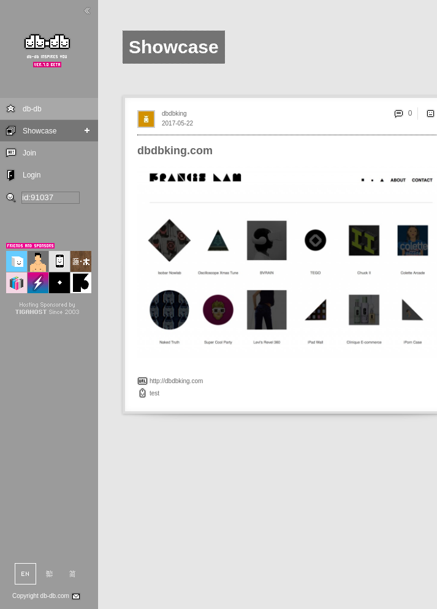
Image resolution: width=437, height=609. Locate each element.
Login (31, 175)
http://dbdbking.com (176, 381)
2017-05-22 (177, 123)
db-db (32, 109)
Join (29, 153)
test (154, 393)
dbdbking (174, 113)
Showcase (39, 131)
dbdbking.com (175, 150)
